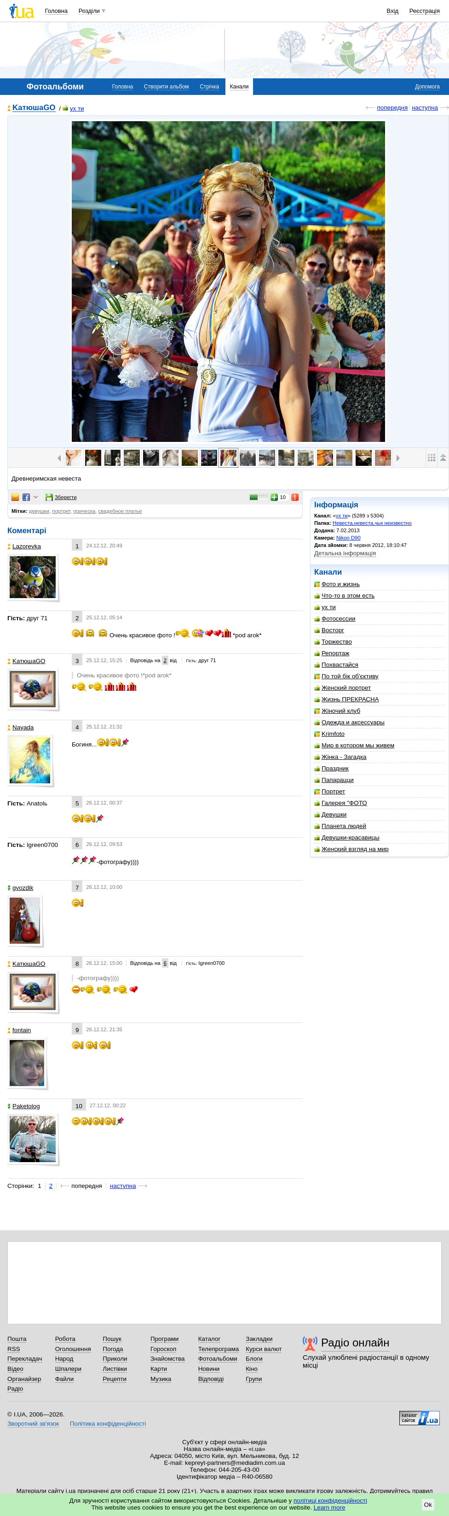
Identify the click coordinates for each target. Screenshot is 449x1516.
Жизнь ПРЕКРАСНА (346, 699)
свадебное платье (120, 511)
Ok (428, 1504)
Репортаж (331, 653)
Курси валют (264, 1349)
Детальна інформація (345, 553)
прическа (84, 511)
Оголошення (73, 1349)
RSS (13, 1349)
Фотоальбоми (217, 1358)
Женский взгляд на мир (351, 849)
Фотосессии (335, 618)
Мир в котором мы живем (354, 745)
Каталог (209, 1338)
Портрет (329, 791)
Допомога (427, 86)
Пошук (112, 1338)
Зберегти (61, 497)
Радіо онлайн (355, 1342)
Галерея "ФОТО (340, 802)
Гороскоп (163, 1349)
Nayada (20, 727)
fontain (19, 1030)
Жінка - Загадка (340, 756)
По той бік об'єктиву (346, 676)
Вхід (393, 10)
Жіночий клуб (337, 710)
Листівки (115, 1368)
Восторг (329, 630)
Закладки (259, 1338)
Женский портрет (342, 687)
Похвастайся (336, 664)
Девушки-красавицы (347, 837)
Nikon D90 (348, 538)
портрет (61, 511)
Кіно (252, 1368)
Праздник (331, 768)
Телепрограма (218, 1349)
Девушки (330, 814)
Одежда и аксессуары (349, 722)
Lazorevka (24, 546)
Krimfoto (329, 733)
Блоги (254, 1358)
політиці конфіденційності (330, 1500)
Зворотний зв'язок (33, 1423)
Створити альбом (166, 86)
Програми (164, 1338)
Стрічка (209, 86)
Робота (65, 1338)
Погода (113, 1349)
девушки (39, 511)
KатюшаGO (34, 108)
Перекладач (24, 1358)
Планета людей (340, 826)
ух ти (73, 108)
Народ (64, 1358)
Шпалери (68, 1368)
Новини (209, 1368)
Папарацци (334, 779)
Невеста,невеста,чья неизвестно (372, 523)
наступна (425, 107)
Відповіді (211, 1378)
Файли (64, 1378)
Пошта (16, 1338)
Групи (254, 1378)
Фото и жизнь (337, 584)
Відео (15, 1368)
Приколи (115, 1358)
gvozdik (20, 887)
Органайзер (24, 1378)
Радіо (15, 1388)
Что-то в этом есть (344, 595)
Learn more (329, 1507)
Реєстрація (424, 10)
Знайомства (167, 1358)
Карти (158, 1368)
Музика (160, 1378)
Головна (56, 10)
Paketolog (23, 1106)
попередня (392, 107)
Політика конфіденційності (108, 1423)
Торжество (333, 641)
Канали (239, 86)
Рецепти (115, 1378)
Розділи (89, 10)
